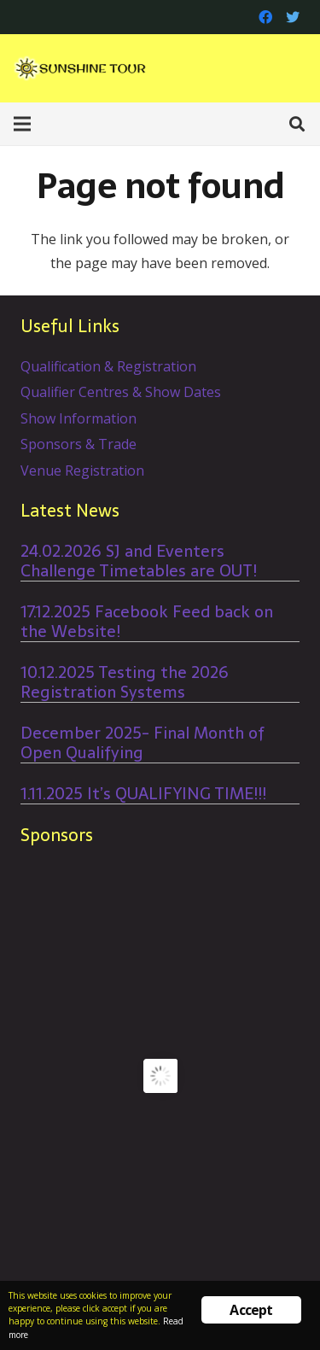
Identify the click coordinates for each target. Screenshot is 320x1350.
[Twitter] (292, 17)
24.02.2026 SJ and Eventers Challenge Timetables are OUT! (138, 561)
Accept (251, 1309)
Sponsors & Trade (78, 444)
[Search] (297, 123)
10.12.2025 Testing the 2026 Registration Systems (124, 682)
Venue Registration (82, 470)
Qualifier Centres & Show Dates (120, 392)
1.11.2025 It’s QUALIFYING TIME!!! (143, 793)
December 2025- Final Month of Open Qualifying (142, 743)
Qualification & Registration (108, 366)
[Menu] (22, 123)
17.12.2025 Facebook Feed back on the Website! (146, 622)
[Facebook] (265, 17)
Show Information (78, 418)
